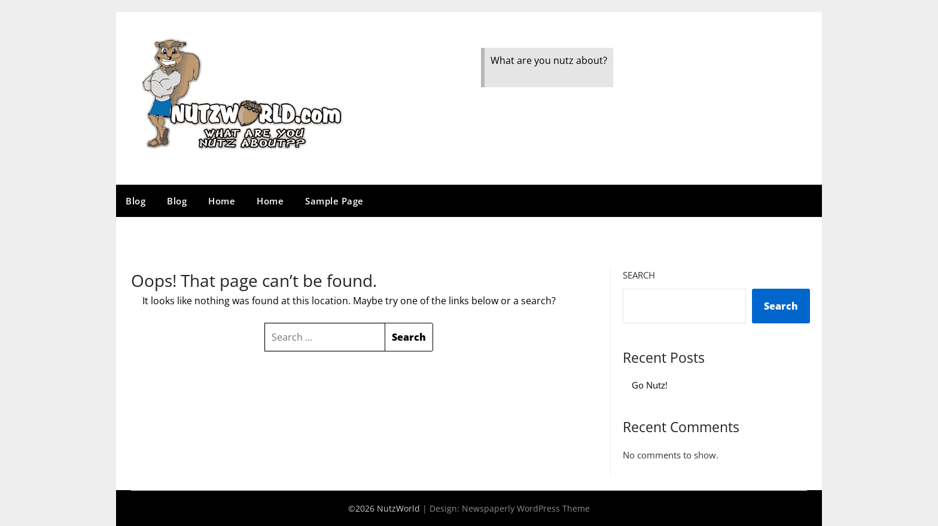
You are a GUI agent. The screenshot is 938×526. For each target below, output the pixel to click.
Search (639, 275)
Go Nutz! (650, 385)
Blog (135, 201)
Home (221, 201)
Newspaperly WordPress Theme (526, 508)
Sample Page (334, 201)
